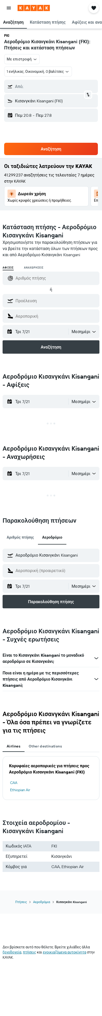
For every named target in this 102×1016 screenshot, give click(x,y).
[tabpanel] (51, 778)
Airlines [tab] (13, 746)
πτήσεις (29, 952)
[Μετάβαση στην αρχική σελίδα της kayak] (34, 8)
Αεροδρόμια (41, 902)
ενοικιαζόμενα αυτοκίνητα (64, 952)
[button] (8, 8)
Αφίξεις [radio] (8, 267)
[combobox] (84, 331)
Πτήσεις (21, 902)
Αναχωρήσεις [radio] (34, 267)
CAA (13, 782)
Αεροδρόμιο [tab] (52, 537)
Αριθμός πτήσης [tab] (20, 537)
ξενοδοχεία (12, 952)
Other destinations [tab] (45, 746)
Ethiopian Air (20, 790)
